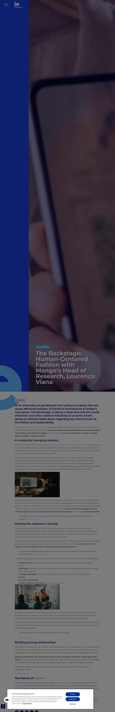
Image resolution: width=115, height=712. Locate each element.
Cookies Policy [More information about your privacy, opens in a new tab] (27, 703)
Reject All (72, 699)
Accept (72, 694)
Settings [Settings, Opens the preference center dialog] (73, 704)
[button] (7, 700)
